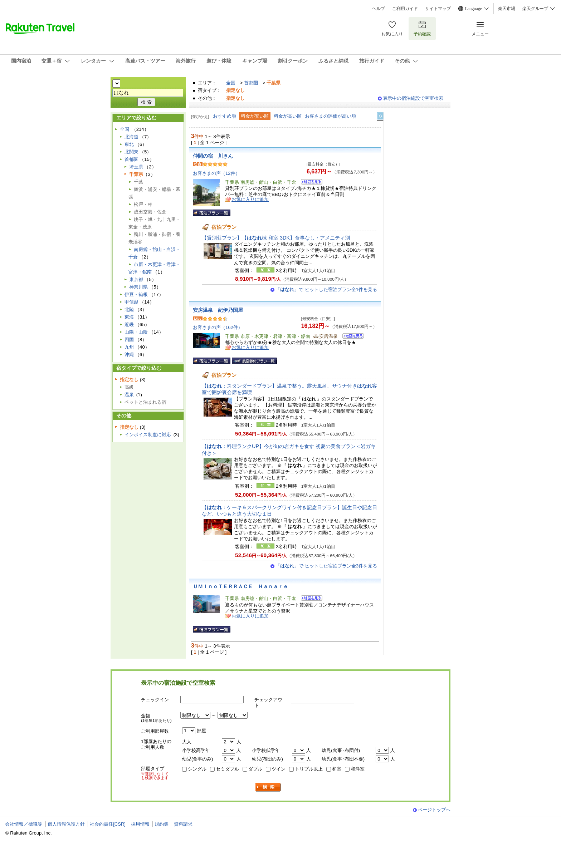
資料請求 (183, 824)
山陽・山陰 (136, 332)
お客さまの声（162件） (218, 327)
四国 (129, 339)
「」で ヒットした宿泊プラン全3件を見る (326, 566)
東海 (129, 317)
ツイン (279, 769)
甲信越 (131, 302)
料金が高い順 (288, 116)
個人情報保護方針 (66, 824)
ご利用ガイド (405, 8)
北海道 (131, 136)
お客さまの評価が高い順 (330, 116)
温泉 (129, 394)
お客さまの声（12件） (216, 173)
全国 (230, 82)
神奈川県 (138, 287)
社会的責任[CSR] (108, 824)
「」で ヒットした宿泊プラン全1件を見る (326, 289)
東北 (129, 144)
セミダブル (227, 769)
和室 (336, 769)
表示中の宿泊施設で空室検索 (413, 98)
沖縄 (129, 354)
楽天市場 (506, 8)
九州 (129, 347)
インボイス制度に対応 (148, 434)
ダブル (255, 769)
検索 (268, 787)
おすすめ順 (224, 116)
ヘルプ (378, 8)
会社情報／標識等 (23, 824)
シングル (197, 769)
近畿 (129, 324)
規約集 (162, 824)
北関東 (131, 151)
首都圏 (251, 82)
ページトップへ (434, 809)
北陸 (129, 309)
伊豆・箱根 (136, 294)
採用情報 (140, 824)
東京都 (136, 279)
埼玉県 (136, 166)
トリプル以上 (309, 769)
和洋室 (358, 769)
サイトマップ (438, 8)
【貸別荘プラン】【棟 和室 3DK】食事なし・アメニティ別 (276, 238)
